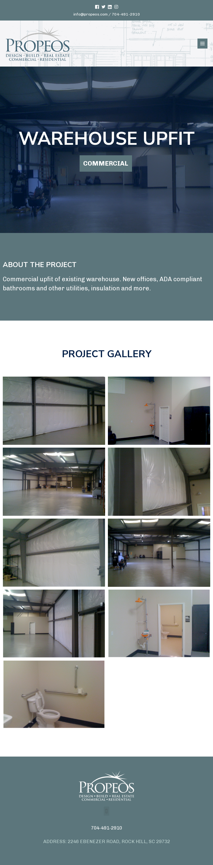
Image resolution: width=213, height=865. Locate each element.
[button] (106, 811)
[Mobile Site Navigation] (202, 44)
